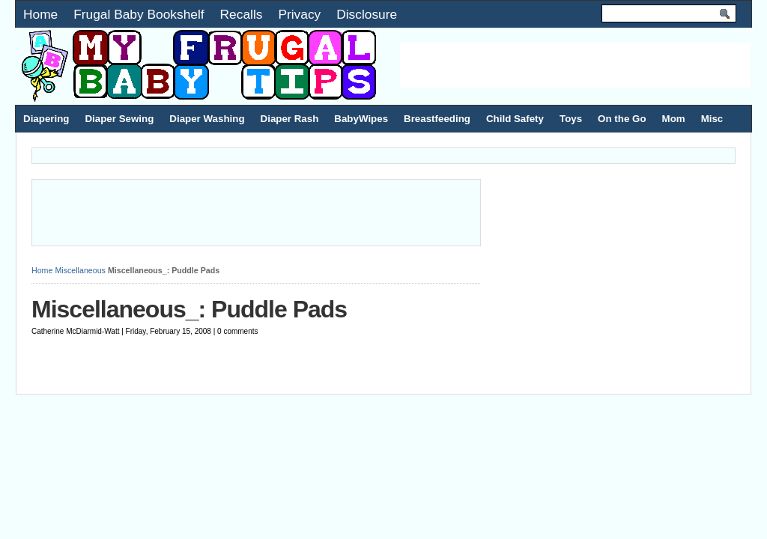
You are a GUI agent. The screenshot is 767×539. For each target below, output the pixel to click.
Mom (673, 118)
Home (40, 14)
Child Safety (515, 118)
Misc (712, 118)
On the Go (622, 118)
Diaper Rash (290, 118)
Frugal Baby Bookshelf (138, 14)
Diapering (46, 118)
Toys (571, 118)
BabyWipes (361, 118)
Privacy (299, 14)
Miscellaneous (80, 270)
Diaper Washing (206, 118)
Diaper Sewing (119, 118)
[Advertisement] (575, 65)
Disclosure (366, 14)
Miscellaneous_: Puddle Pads (189, 309)
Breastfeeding (437, 118)
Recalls (241, 14)
